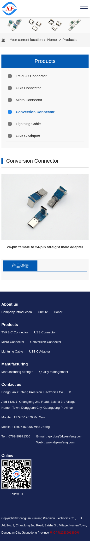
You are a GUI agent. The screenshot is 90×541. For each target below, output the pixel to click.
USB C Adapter (28, 136)
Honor (58, 312)
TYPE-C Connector (31, 76)
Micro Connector (29, 100)
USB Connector (28, 88)
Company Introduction (16, 312)
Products (69, 40)
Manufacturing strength (17, 372)
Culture (43, 312)
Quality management (53, 372)
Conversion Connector (35, 112)
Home (52, 40)
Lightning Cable (28, 124)
